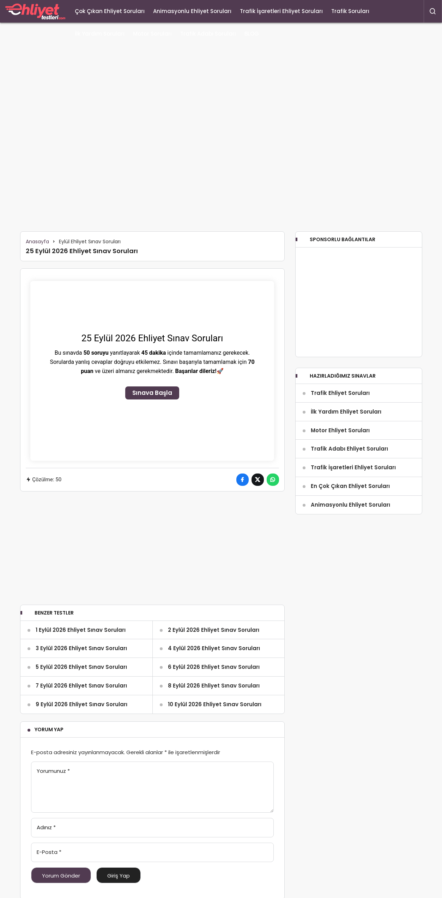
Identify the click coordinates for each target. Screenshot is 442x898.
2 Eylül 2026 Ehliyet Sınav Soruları (213, 630)
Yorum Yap (49, 729)
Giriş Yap (118, 875)
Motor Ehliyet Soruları (340, 430)
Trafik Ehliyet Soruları (340, 393)
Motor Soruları (152, 33)
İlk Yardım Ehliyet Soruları (346, 411)
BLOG (251, 33)
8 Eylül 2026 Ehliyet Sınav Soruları (214, 685)
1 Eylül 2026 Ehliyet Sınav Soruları (81, 630)
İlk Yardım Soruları (100, 33)
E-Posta (49, 852)
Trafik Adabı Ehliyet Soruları (349, 448)
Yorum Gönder (61, 875)
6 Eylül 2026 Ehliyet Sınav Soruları (214, 667)
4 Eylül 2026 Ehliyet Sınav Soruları (214, 648)
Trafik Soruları (350, 11)
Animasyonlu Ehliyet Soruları (192, 11)
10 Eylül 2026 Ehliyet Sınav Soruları (214, 704)
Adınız (46, 827)
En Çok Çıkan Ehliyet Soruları (350, 486)
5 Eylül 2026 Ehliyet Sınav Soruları (81, 667)
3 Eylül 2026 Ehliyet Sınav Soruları (81, 648)
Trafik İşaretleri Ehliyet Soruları (281, 11)
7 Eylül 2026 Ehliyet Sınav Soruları (81, 685)
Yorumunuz (53, 771)
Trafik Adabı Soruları (208, 33)
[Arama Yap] (433, 11)
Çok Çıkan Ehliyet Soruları (110, 11)
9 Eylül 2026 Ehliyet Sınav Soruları (81, 704)
